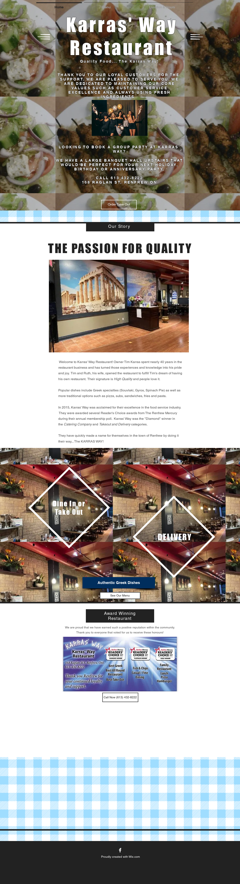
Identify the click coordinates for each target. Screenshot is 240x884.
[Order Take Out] (119, 204)
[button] (106, 5)
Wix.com (134, 856)
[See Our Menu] (120, 595)
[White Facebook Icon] (120, 850)
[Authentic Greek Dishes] (119, 582)
